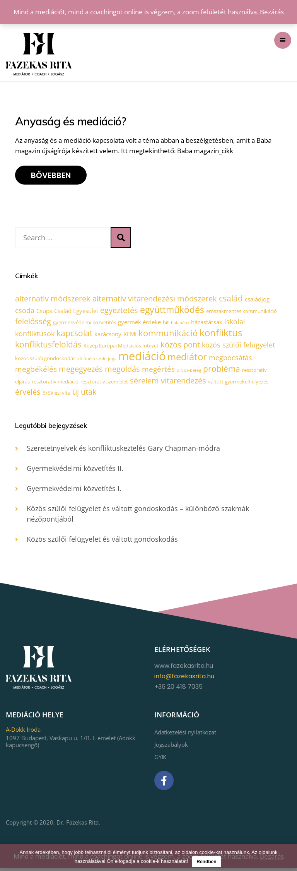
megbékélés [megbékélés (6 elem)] (36, 371)
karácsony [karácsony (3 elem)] (107, 335)
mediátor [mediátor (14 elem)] (187, 358)
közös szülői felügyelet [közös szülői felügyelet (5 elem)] (238, 346)
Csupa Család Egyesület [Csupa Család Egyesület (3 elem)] (67, 311)
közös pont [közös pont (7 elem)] (180, 346)
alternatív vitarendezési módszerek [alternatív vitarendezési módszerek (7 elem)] (154, 299)
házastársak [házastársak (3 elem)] (206, 323)
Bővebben (51, 175)
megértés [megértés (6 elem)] (158, 371)
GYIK (160, 760)
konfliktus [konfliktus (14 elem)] (221, 334)
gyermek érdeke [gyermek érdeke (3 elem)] (139, 323)
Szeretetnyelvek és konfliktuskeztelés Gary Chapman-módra (123, 451)
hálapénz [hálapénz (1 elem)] (180, 323)
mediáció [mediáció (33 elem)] (142, 357)
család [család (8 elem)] (231, 298)
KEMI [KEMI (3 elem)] (130, 335)
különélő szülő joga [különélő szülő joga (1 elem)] (96, 360)
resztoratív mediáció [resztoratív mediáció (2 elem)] (55, 383)
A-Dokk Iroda (23, 732)
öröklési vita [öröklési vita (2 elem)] (56, 395)
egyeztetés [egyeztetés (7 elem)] (119, 310)
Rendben (206, 861)
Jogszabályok (171, 747)
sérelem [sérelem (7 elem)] (144, 383)
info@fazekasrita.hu (184, 679)
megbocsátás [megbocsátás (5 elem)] (230, 359)
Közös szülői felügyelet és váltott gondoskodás (102, 542)
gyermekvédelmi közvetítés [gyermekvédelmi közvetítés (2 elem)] (84, 323)
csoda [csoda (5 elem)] (24, 310)
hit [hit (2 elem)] (166, 323)
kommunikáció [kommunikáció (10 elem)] (168, 334)
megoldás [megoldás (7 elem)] (122, 371)
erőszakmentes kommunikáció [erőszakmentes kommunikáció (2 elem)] (241, 311)
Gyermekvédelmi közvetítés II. (75, 471)
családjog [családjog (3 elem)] (257, 299)
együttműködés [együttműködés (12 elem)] (172, 310)
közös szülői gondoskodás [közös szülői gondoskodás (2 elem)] (45, 359)
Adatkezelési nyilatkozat (185, 735)
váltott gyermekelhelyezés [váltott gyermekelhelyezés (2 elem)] (238, 383)
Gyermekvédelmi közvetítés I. (74, 491)
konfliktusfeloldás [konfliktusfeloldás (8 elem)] (48, 346)
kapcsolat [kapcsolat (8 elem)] (74, 334)
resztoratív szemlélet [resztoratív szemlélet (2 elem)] (104, 383)
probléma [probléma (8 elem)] (221, 370)
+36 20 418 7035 (178, 689)
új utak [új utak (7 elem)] (84, 394)
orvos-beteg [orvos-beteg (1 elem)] (189, 372)
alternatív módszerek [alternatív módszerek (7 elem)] (52, 299)
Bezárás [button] (272, 11)
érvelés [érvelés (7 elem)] (28, 394)
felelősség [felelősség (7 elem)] (33, 322)
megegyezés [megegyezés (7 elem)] (81, 371)
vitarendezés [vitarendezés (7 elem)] (183, 383)
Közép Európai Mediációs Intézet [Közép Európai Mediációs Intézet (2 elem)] (121, 347)
